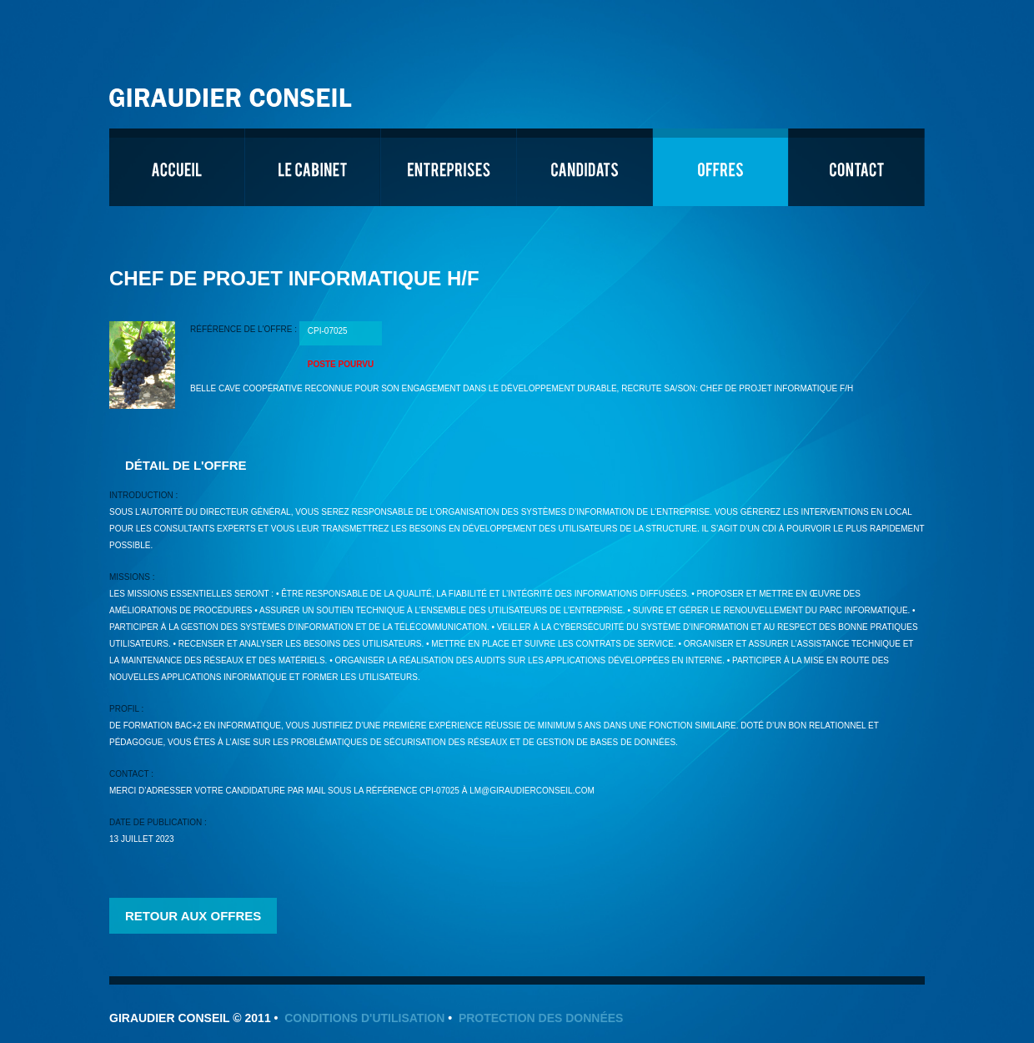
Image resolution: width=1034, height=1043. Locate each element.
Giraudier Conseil (232, 91)
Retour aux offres (193, 916)
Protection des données (541, 1018)
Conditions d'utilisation (364, 1018)
